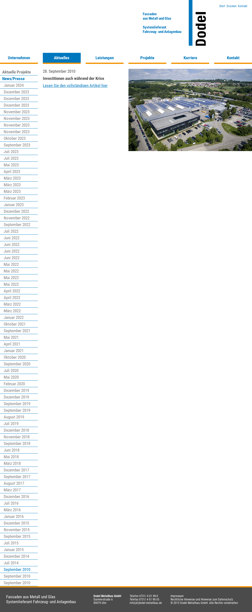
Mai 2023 (11, 164)
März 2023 (12, 178)
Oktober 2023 (15, 138)
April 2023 (12, 171)
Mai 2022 (11, 264)
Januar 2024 (14, 85)
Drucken (231, 6)
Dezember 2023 (16, 91)
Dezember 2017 (16, 470)
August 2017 (14, 483)
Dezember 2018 (16, 430)
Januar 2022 (14, 317)
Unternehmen (19, 57)
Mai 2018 (11, 456)
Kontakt (242, 6)
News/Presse (13, 78)
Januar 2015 (14, 549)
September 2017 (17, 476)
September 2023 (17, 144)
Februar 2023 (14, 198)
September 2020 (17, 363)
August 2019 (14, 416)
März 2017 (12, 489)
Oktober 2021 (15, 324)
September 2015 (17, 536)
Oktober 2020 (15, 357)
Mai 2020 (11, 377)
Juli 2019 (11, 423)
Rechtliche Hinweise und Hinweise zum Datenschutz (202, 599)
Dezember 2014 (16, 556)
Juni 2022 (11, 237)
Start (222, 6)
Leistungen (104, 57)
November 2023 (17, 111)
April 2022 (12, 290)
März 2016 (12, 509)
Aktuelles (61, 57)
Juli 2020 (11, 370)
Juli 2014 (11, 562)
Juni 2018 (11, 450)
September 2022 (17, 224)
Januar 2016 (14, 516)
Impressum (177, 596)
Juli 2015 (11, 543)
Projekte (147, 57)
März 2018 (12, 463)
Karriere (190, 57)
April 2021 (12, 344)
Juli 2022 (11, 231)
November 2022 (17, 217)
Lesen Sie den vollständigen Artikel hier (75, 85)
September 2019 (17, 403)
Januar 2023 (14, 204)
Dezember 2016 (16, 496)
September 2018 (17, 443)
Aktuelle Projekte (16, 72)
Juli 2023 (11, 151)
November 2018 (17, 436)
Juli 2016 (11, 503)
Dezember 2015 (16, 523)
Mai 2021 (11, 337)
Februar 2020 (14, 383)
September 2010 (17, 569)
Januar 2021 (14, 350)
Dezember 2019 (16, 390)
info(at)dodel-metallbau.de (146, 603)
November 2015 (17, 529)
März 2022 (12, 304)
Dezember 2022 (16, 211)
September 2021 (17, 330)
